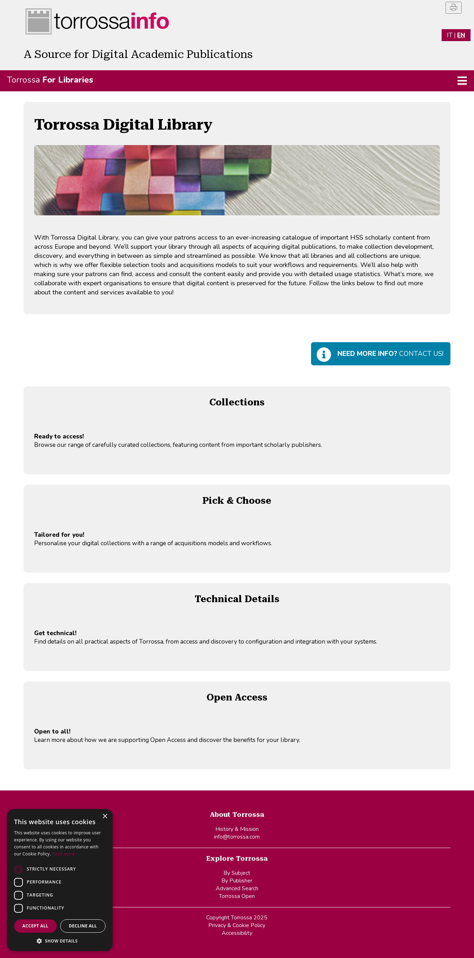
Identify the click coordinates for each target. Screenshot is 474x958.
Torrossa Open (237, 896)
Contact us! (390, 353)
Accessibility (237, 933)
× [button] (104, 816)
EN (461, 35)
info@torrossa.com (237, 837)
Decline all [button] (83, 926)
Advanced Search (237, 888)
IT (450, 35)
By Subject (236, 873)
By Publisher (236, 881)
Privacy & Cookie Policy (236, 925)
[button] (60, 940)
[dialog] (60, 880)
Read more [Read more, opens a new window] (63, 854)
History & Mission (237, 829)
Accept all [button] (36, 926)
